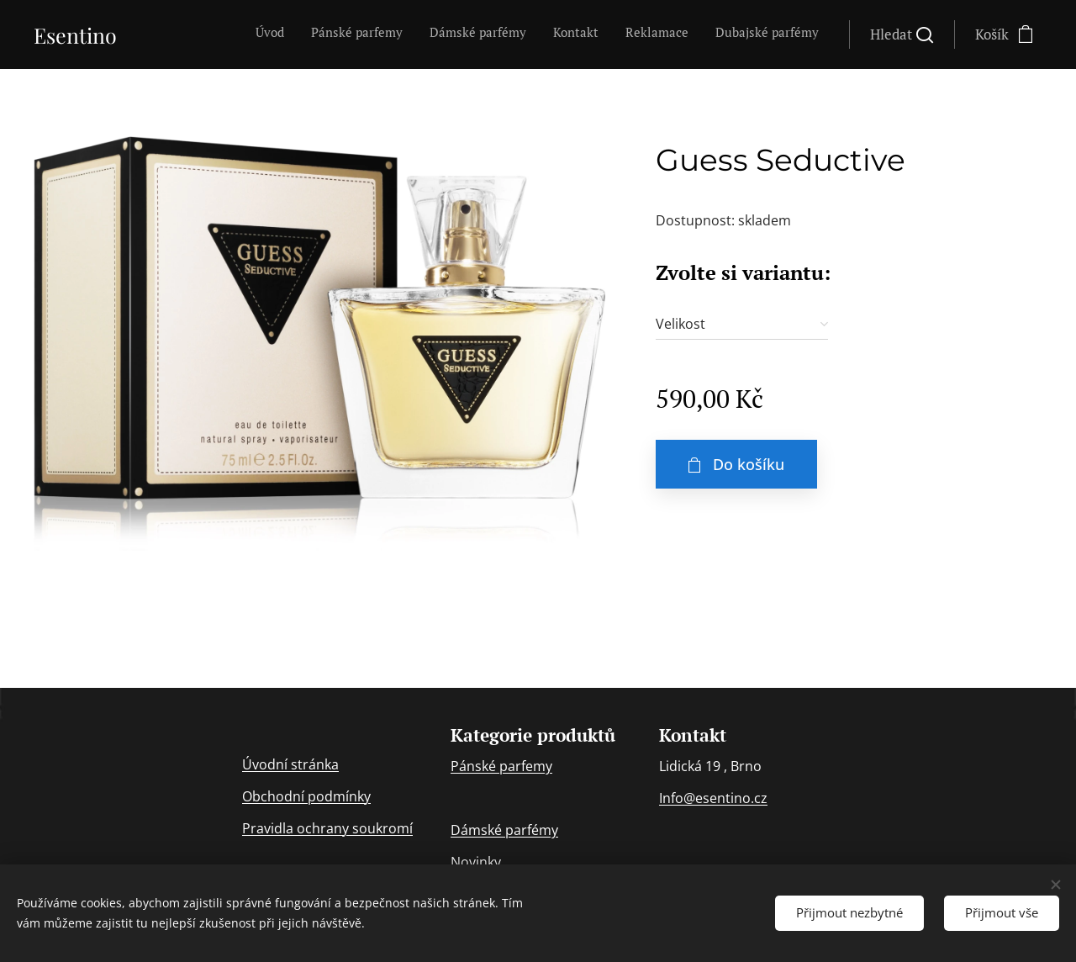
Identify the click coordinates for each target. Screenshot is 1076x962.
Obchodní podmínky (306, 796)
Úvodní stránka (290, 764)
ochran (319, 828)
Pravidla (269, 828)
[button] (901, 34)
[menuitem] (689, 34)
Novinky (476, 863)
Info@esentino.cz (713, 799)
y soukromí (377, 828)
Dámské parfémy (504, 831)
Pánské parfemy (501, 767)
